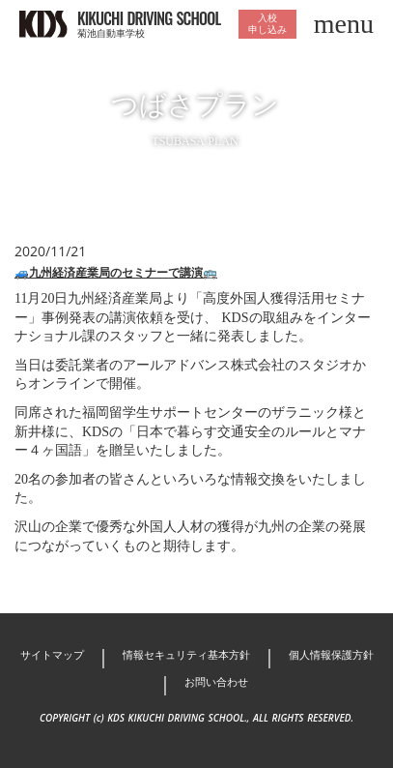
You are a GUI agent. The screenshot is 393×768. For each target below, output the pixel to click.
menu (344, 24)
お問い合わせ (216, 682)
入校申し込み (267, 24)
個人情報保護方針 (331, 655)
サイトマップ (52, 655)
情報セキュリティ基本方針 (186, 655)
